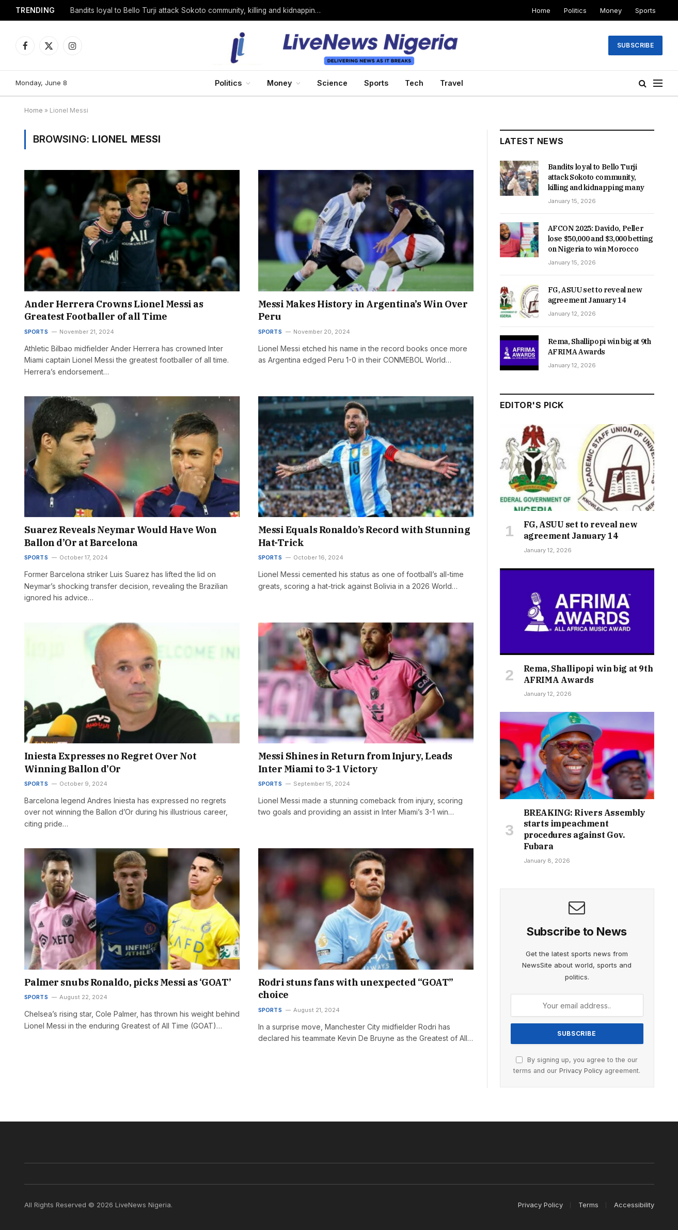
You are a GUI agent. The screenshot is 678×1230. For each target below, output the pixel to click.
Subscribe (635, 45)
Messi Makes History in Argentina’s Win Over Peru (363, 310)
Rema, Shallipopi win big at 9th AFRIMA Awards (599, 346)
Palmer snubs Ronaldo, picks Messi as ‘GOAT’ (127, 982)
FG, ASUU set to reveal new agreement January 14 (595, 295)
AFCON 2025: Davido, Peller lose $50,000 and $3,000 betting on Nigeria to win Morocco (600, 239)
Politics (575, 10)
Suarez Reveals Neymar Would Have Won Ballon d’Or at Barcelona (120, 536)
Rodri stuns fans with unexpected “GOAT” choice (355, 988)
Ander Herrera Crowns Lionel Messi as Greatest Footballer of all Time (113, 310)
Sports (645, 10)
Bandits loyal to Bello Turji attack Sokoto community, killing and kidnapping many (199, 10)
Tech (414, 83)
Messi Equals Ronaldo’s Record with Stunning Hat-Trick (364, 536)
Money (611, 10)
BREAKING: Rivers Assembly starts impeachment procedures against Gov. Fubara (584, 829)
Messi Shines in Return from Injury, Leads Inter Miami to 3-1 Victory (355, 762)
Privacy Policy (581, 1071)
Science (332, 83)
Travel (451, 83)
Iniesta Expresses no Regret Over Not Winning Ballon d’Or (110, 762)
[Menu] (658, 83)
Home (541, 10)
